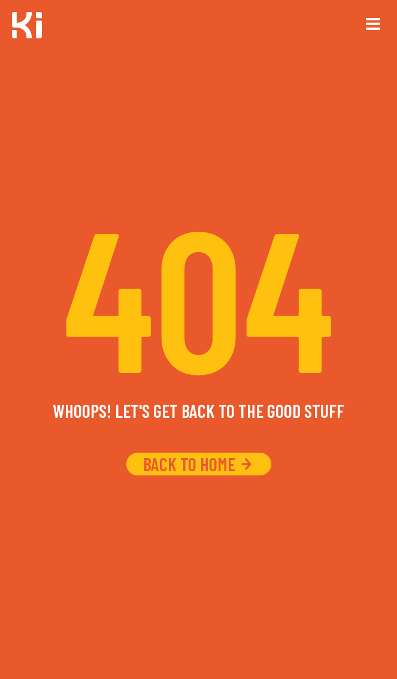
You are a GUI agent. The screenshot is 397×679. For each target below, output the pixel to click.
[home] (27, 26)
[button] (373, 24)
